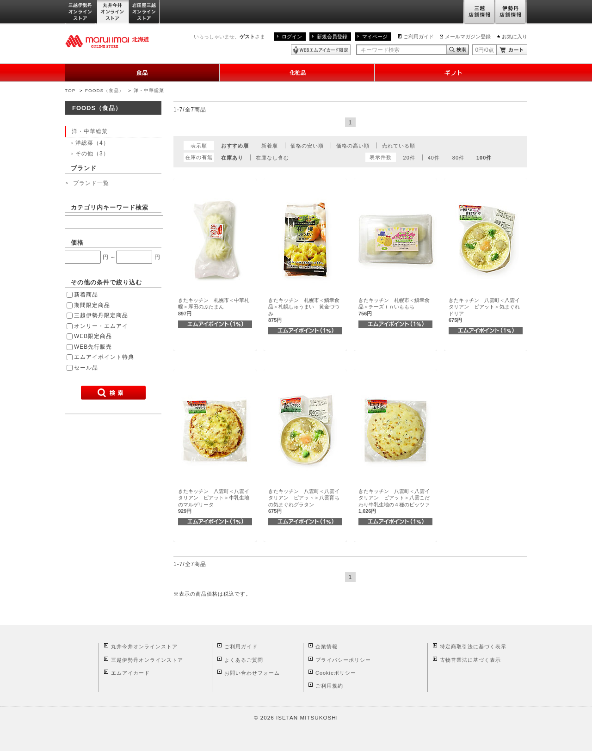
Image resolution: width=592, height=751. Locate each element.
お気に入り (514, 36)
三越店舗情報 (479, 12)
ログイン (292, 36)
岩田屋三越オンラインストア (144, 12)
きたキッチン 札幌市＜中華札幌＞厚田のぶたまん (213, 306)
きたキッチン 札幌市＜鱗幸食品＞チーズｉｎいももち (394, 306)
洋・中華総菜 (149, 90)
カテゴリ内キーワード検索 (109, 207)
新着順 (269, 145)
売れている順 (398, 145)
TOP (70, 90)
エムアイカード (130, 673)
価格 (77, 242)
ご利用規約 (329, 686)
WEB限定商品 (93, 336)
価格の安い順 (307, 145)
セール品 (86, 367)
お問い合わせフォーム (252, 673)
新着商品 (86, 294)
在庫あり (232, 157)
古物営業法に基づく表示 (470, 660)
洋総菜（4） (92, 143)
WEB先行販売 (93, 347)
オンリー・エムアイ (101, 326)
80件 (458, 157)
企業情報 (326, 646)
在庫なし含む (272, 157)
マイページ (375, 36)
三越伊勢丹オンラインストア (81, 12)
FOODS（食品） (104, 90)
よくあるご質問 (243, 660)
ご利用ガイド (418, 36)
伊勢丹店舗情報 (511, 12)
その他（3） (92, 153)
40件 (434, 157)
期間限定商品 (92, 305)
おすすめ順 (235, 145)
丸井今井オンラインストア (113, 12)
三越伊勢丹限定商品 (101, 315)
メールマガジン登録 (468, 36)
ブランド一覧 (91, 183)
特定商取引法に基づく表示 (473, 646)
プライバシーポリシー (343, 660)
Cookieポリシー (335, 673)
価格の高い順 (353, 145)
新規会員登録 (332, 36)
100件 (484, 157)
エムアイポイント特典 (104, 357)
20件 (409, 157)
